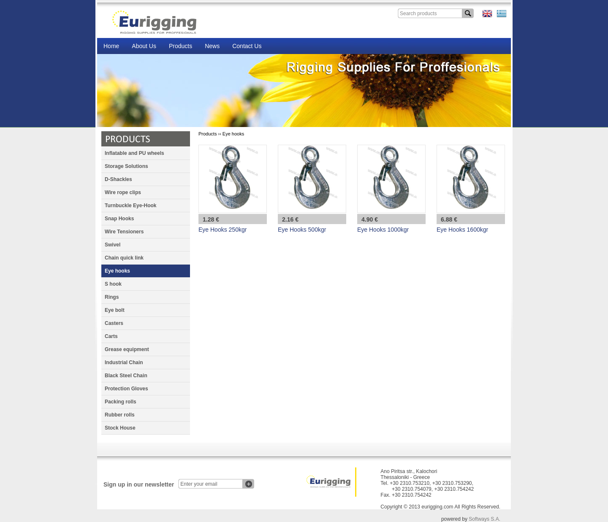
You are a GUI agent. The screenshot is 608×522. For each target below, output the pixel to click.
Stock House (120, 428)
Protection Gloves (126, 389)
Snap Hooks (119, 219)
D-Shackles (118, 179)
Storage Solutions (126, 166)
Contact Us (246, 46)
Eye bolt (115, 310)
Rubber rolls (120, 415)
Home (111, 46)
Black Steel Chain (126, 376)
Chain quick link (124, 258)
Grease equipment (127, 349)
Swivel (112, 245)
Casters (114, 323)
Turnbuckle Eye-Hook (130, 205)
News (212, 46)
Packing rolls (120, 402)
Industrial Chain (124, 362)
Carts (111, 336)
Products (180, 46)
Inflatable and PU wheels (134, 153)
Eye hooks (117, 271)
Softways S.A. (484, 519)
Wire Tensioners (124, 232)
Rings (112, 297)
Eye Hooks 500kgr (302, 229)
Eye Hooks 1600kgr (462, 229)
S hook (113, 284)
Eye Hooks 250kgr (222, 229)
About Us (144, 46)
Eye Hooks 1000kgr (383, 229)
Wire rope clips (123, 192)
